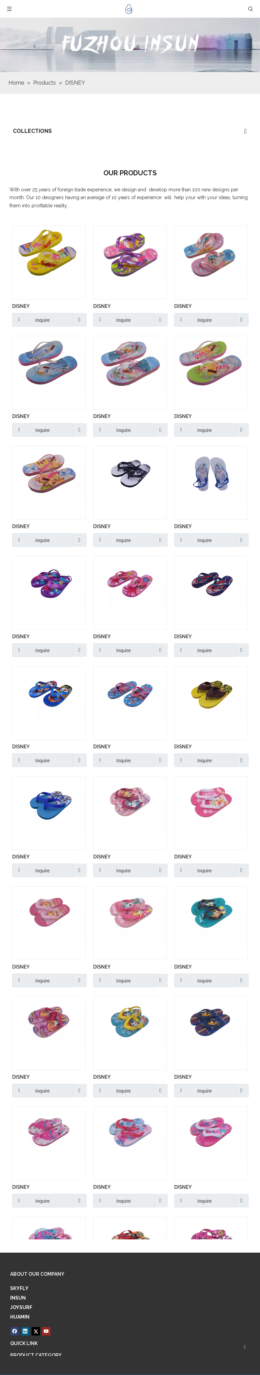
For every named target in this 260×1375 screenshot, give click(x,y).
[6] (130, 45)
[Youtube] (44, 1330)
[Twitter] (35, 1330)
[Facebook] (15, 1330)
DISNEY (20, 306)
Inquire (31, 320)
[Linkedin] (25, 1330)
